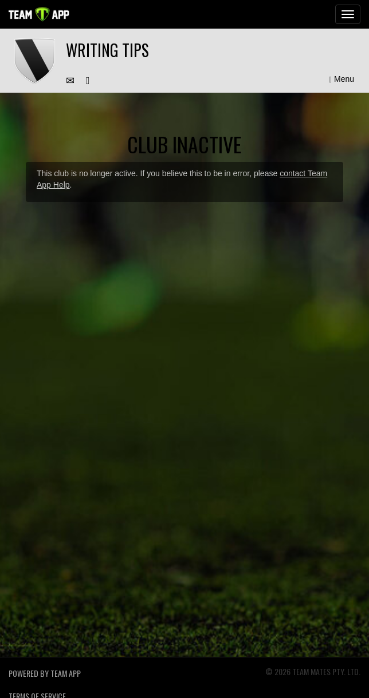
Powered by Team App (45, 673)
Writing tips (107, 50)
